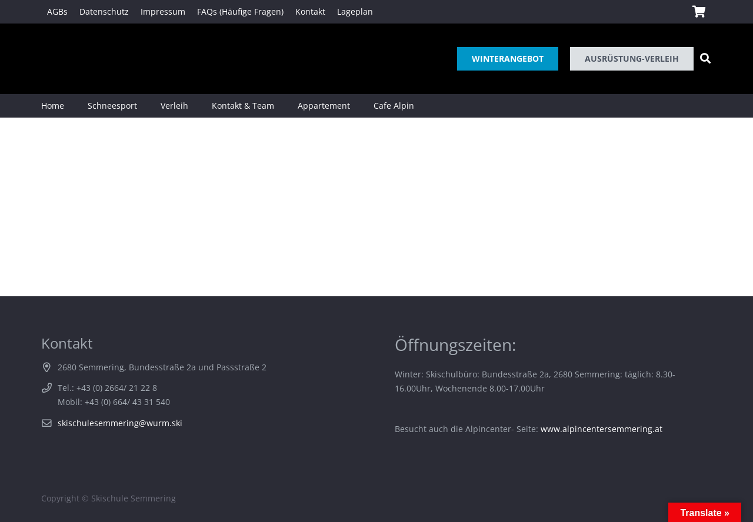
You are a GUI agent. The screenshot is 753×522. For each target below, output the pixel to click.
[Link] (58, 58)
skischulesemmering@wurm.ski (120, 423)
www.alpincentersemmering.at (601, 428)
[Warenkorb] (699, 12)
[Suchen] (705, 58)
